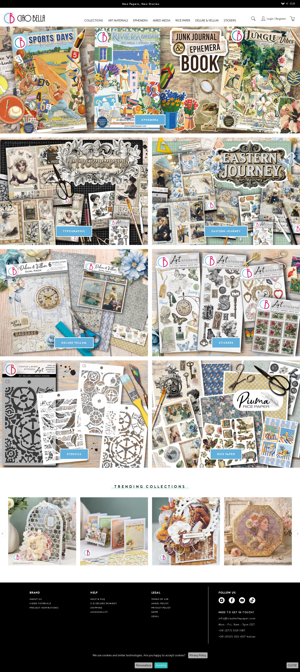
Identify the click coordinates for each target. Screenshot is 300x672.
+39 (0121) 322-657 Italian (237, 636)
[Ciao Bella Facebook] (232, 600)
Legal (155, 616)
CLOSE (292, 665)
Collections (93, 20)
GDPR (154, 612)
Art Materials (118, 20)
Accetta (161, 665)
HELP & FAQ (97, 599)
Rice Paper (183, 20)
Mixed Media (161, 20)
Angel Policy (160, 603)
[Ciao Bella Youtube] (242, 600)
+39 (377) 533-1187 (232, 630)
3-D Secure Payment (103, 603)
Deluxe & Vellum (207, 20)
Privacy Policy (198, 655)
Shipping (96, 607)
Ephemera (140, 20)
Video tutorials (40, 603)
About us (36, 599)
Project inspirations (44, 607)
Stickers (230, 20)
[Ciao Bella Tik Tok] (252, 600)
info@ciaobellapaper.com (237, 618)
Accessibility (99, 612)
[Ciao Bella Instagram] (222, 600)
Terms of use (160, 599)
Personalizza (143, 665)
